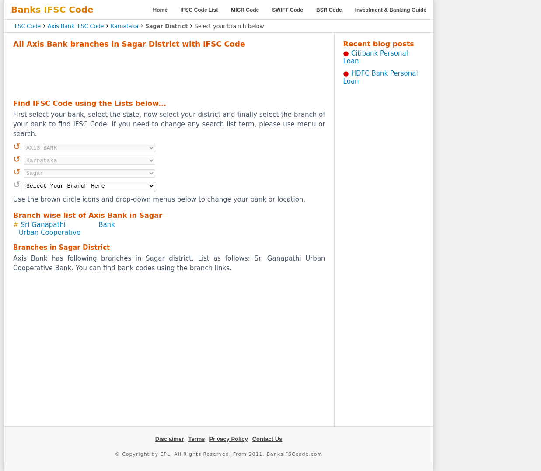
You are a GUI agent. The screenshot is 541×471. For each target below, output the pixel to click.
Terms (196, 439)
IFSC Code (27, 26)
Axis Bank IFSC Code (76, 26)
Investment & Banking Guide (390, 10)
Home (160, 10)
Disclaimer (169, 439)
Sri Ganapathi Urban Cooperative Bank (67, 229)
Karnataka (124, 26)
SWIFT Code (287, 10)
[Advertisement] (169, 72)
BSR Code (329, 10)
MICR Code (245, 10)
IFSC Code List (199, 10)
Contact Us (267, 439)
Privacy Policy (228, 439)
